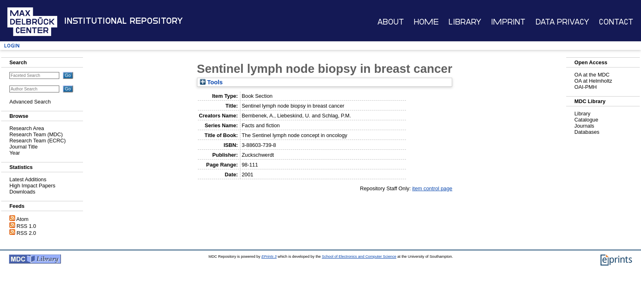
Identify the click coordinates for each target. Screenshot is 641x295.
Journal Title (23, 147)
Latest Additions (27, 179)
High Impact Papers (32, 185)
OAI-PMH (585, 87)
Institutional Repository (123, 21)
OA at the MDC (592, 75)
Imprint (508, 22)
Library (464, 22)
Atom (22, 219)
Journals (584, 126)
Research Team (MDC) (36, 134)
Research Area (26, 128)
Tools (211, 82)
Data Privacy (562, 22)
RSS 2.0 (26, 233)
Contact (616, 22)
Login (12, 45)
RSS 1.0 (26, 226)
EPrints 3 (268, 256)
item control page (432, 188)
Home (426, 22)
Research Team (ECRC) (37, 140)
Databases (586, 132)
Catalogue (586, 120)
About (390, 22)
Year (14, 153)
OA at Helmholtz (593, 81)
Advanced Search (30, 102)
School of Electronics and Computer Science (359, 256)
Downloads (22, 192)
